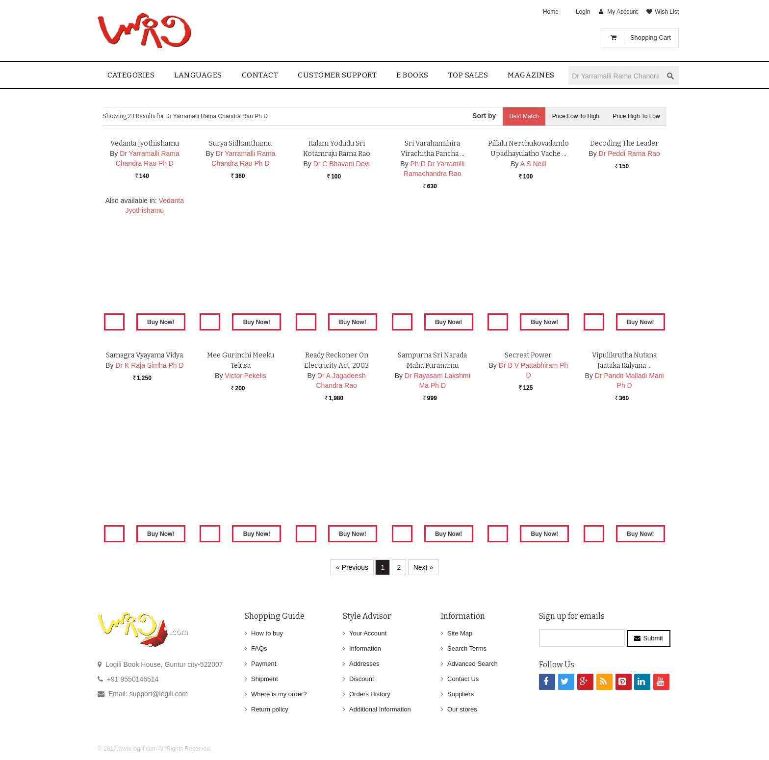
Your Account (367, 633)
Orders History (369, 694)
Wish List (667, 11)
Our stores (462, 709)
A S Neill (533, 278)
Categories (130, 75)
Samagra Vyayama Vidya (144, 469)
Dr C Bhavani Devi (341, 278)
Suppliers (460, 694)
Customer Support (337, 75)
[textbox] (615, 75)
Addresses (364, 663)
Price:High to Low (636, 116)
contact (260, 75)
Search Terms (467, 648)
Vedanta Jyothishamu (144, 257)
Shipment (264, 679)
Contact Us (463, 679)
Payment (263, 663)
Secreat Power (528, 469)
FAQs (259, 648)
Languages (198, 75)
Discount (361, 679)
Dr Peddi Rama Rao (629, 268)
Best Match (520, 116)
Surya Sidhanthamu (240, 257)
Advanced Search (472, 663)
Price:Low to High (573, 116)
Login (583, 11)
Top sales (468, 75)
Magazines (531, 75)
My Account (622, 11)
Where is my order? (279, 694)
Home (551, 11)
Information (365, 648)
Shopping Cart (650, 37)
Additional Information (380, 709)
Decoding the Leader (624, 257)
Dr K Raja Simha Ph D (149, 479)
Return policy (269, 709)
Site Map (459, 633)
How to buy (267, 633)
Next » (423, 567)
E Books (412, 75)
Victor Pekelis (245, 490)
